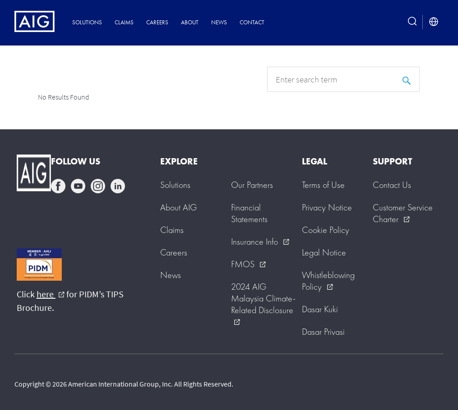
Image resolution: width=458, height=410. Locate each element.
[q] (343, 79)
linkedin (118, 186)
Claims (124, 22)
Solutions (87, 22)
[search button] (412, 22)
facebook (58, 186)
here (51, 294)
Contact (252, 22)
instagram (98, 186)
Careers (157, 22)
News (219, 22)
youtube (78, 186)
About (190, 22)
